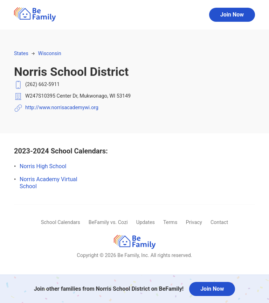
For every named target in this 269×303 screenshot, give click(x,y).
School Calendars (60, 222)
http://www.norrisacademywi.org (61, 108)
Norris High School (43, 166)
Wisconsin (49, 54)
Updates (145, 222)
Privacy (194, 222)
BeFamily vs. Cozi (108, 222)
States (21, 54)
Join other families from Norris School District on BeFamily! (109, 288)
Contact (219, 222)
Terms (170, 222)
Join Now (232, 14)
